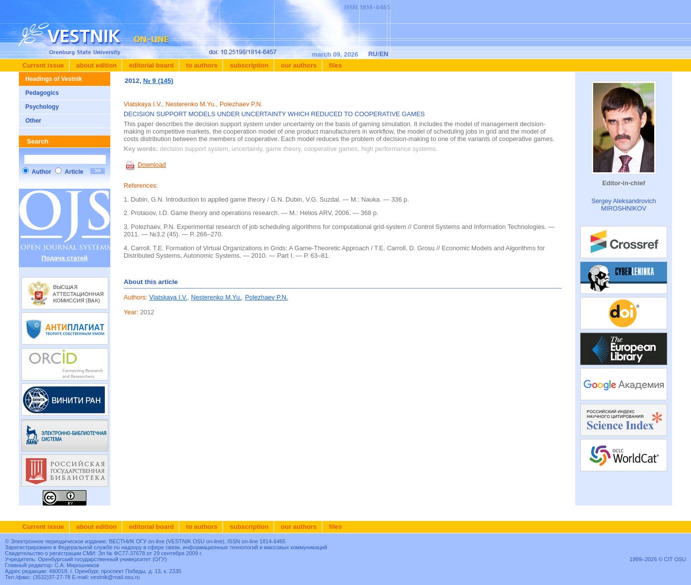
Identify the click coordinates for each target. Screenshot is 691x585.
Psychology (42, 106)
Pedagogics (42, 92)
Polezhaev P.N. (266, 297)
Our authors (298, 65)
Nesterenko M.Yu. (216, 297)
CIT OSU (675, 559)
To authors (201, 65)
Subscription (248, 65)
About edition (96, 65)
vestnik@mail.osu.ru (115, 577)
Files (334, 65)
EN (384, 54)
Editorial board (150, 65)
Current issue (43, 65)
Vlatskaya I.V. (168, 297)
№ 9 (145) (158, 80)
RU (373, 54)
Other (33, 120)
